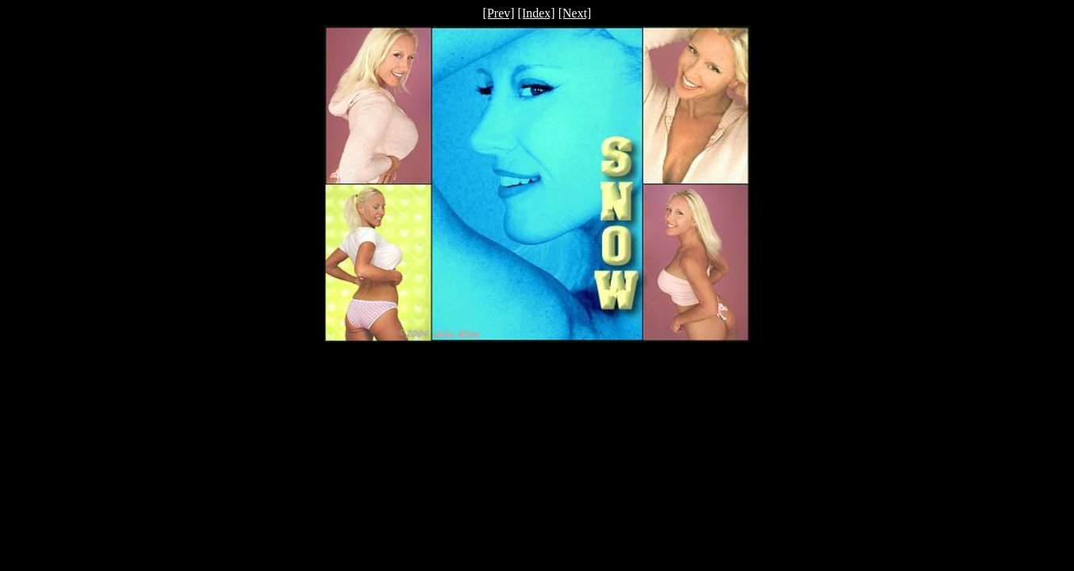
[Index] (536, 13)
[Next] (575, 13)
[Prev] (499, 13)
